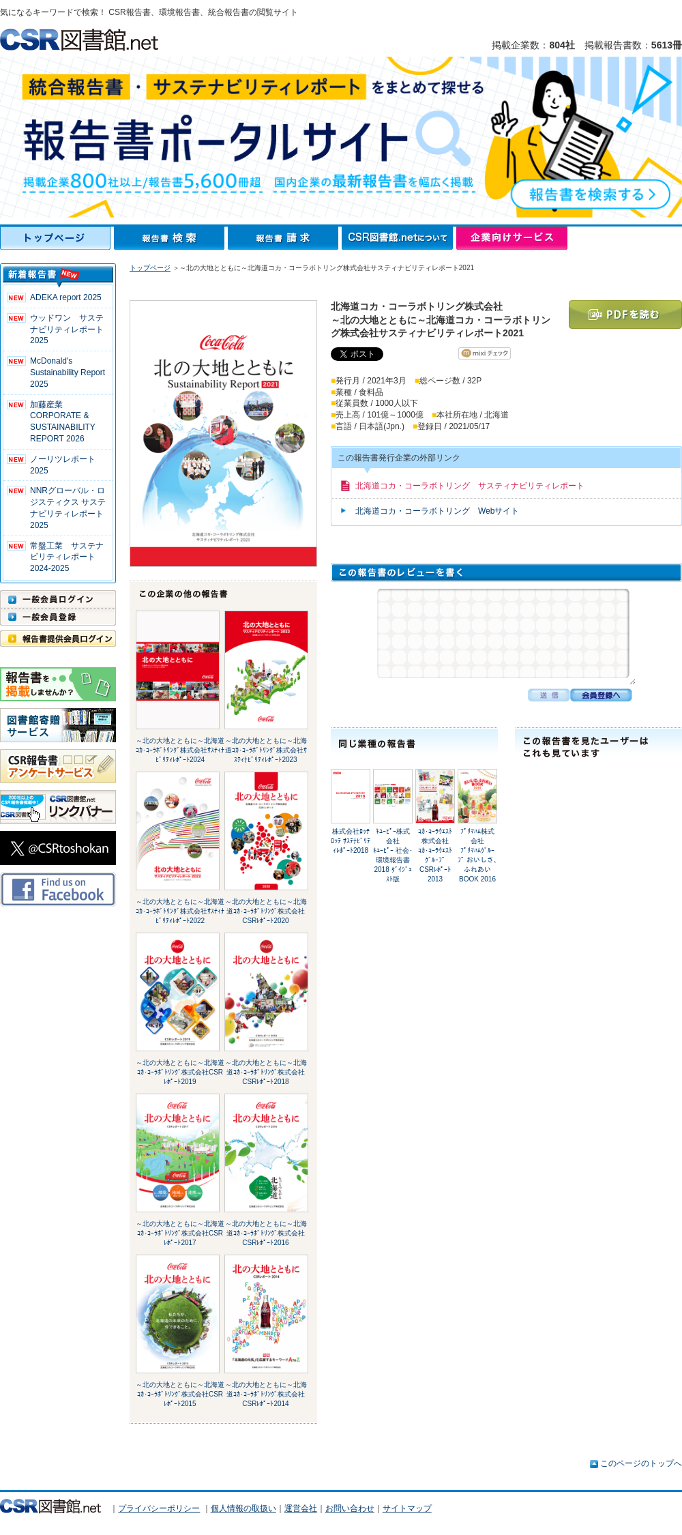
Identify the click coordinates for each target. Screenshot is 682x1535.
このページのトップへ (641, 1463)
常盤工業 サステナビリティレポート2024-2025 (67, 557)
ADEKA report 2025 (66, 297)
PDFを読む (625, 314)
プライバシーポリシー (159, 1508)
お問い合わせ (349, 1508)
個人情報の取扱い (243, 1508)
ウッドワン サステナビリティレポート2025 (67, 329)
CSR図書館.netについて (399, 238)
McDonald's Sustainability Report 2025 (67, 372)
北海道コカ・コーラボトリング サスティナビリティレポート (469, 486)
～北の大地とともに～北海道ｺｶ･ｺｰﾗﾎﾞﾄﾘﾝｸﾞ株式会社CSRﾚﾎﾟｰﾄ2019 (180, 1072)
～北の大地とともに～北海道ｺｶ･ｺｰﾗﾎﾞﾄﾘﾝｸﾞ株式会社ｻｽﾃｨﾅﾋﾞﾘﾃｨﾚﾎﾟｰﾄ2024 (180, 750)
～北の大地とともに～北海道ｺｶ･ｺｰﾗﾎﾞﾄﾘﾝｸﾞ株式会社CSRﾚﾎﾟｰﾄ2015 (180, 1394)
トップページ (57, 238)
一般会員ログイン (58, 599)
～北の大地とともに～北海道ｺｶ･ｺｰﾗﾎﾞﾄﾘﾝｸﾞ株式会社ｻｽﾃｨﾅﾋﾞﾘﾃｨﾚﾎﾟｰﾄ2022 (180, 911)
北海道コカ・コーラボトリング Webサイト (437, 511)
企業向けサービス (511, 238)
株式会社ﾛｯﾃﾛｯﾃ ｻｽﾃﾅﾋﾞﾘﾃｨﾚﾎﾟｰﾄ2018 (350, 841)
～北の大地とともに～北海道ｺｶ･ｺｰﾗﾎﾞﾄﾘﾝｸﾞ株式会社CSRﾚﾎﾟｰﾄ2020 (266, 911)
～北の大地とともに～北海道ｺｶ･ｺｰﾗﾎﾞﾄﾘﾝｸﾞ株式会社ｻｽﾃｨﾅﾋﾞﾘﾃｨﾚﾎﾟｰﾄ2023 (266, 750)
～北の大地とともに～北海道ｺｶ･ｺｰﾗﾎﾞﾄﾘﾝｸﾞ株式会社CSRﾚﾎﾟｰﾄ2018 (266, 1072)
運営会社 (300, 1508)
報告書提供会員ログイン (58, 638)
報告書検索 (171, 238)
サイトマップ (407, 1508)
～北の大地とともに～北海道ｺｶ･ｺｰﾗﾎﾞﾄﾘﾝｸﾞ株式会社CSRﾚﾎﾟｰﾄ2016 (266, 1233)
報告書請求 (285, 238)
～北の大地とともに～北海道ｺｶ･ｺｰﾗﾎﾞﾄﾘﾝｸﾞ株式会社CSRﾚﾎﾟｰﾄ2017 (180, 1233)
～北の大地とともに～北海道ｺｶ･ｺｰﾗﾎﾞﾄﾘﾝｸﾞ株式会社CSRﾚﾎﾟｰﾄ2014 (266, 1394)
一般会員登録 (58, 617)
